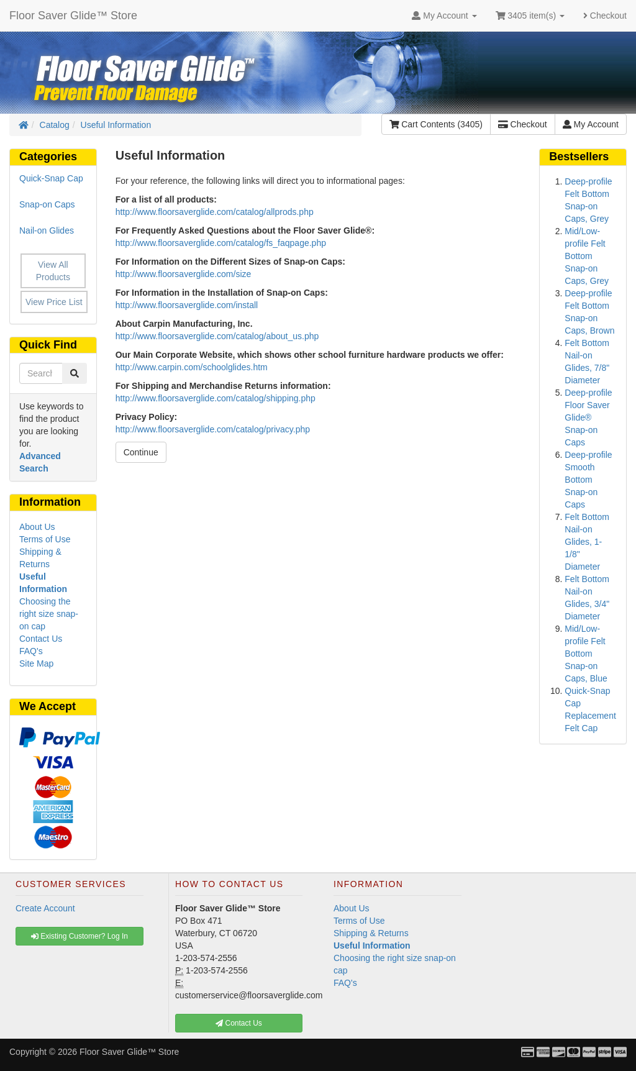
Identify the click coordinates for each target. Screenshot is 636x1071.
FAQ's (31, 651)
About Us (37, 527)
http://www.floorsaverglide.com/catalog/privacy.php (213, 429)
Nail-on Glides (46, 230)
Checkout (605, 16)
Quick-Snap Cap (51, 178)
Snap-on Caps (47, 204)
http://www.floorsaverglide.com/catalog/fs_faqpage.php (221, 243)
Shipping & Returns (371, 933)
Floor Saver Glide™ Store (73, 15)
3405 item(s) (530, 16)
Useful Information (116, 125)
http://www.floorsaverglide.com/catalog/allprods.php (215, 212)
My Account (591, 124)
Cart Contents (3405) (436, 124)
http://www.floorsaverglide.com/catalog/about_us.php (217, 336)
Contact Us (40, 639)
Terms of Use (44, 539)
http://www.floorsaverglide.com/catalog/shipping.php (216, 398)
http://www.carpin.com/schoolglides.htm (192, 367)
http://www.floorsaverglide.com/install (187, 305)
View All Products (53, 271)
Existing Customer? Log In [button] (79, 936)
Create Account (45, 908)
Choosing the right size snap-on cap (48, 613)
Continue (141, 452)
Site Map (36, 663)
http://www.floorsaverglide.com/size (184, 274)
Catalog (55, 125)
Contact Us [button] (239, 1023)
